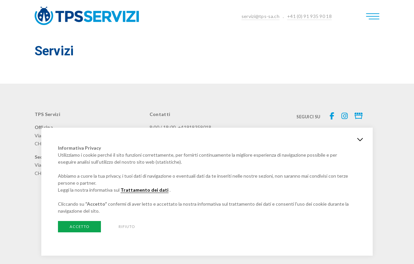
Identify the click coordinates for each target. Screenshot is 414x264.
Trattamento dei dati (145, 190)
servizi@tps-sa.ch (260, 16)
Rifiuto (127, 226)
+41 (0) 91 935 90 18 (309, 16)
